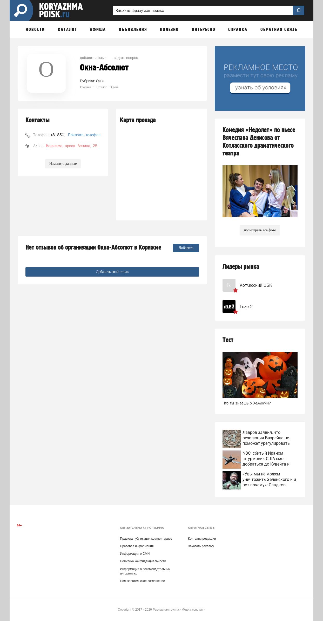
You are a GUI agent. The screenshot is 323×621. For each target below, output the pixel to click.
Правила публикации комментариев (146, 538)
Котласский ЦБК (256, 285)
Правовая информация (136, 546)
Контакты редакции (202, 538)
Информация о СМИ (135, 553)
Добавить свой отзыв (112, 272)
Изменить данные (63, 164)
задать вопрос (126, 58)
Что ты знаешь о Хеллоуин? (247, 403)
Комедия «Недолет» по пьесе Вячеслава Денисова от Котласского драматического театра (259, 141)
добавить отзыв (93, 58)
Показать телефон (84, 135)
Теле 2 (246, 306)
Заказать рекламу (201, 546)
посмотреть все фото (260, 230)
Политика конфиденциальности (143, 561)
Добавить (186, 248)
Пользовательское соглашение (142, 581)
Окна (100, 81)
